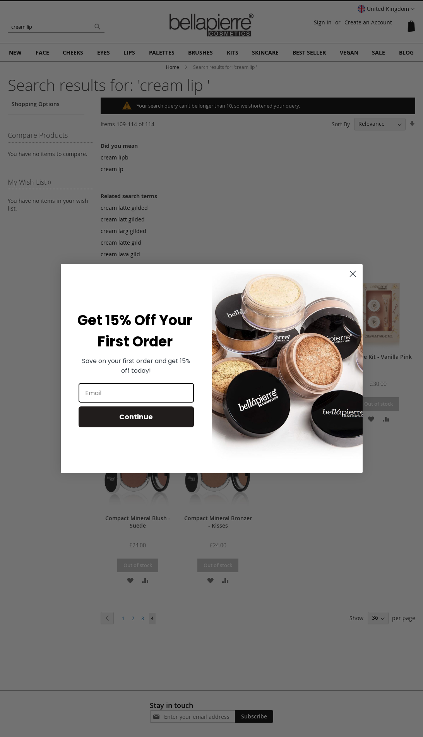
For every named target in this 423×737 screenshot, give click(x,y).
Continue (136, 417)
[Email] (136, 393)
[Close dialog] (353, 274)
